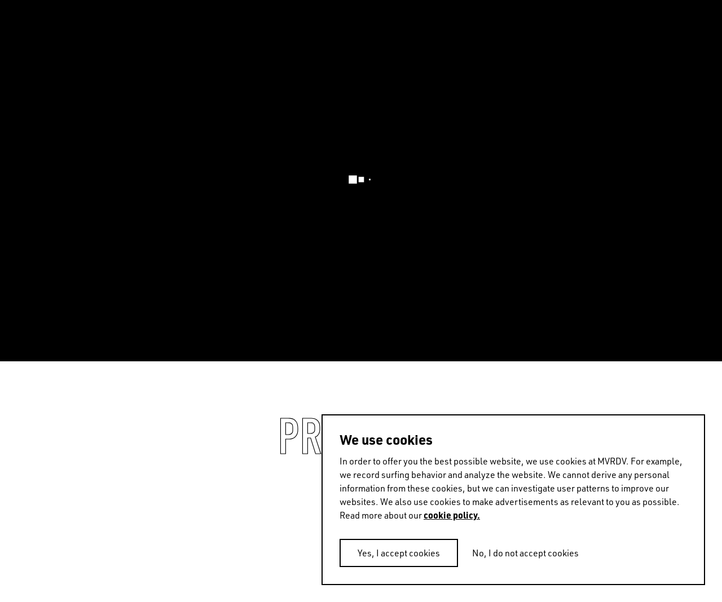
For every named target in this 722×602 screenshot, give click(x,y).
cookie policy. (452, 515)
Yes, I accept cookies (399, 553)
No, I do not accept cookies (525, 553)
